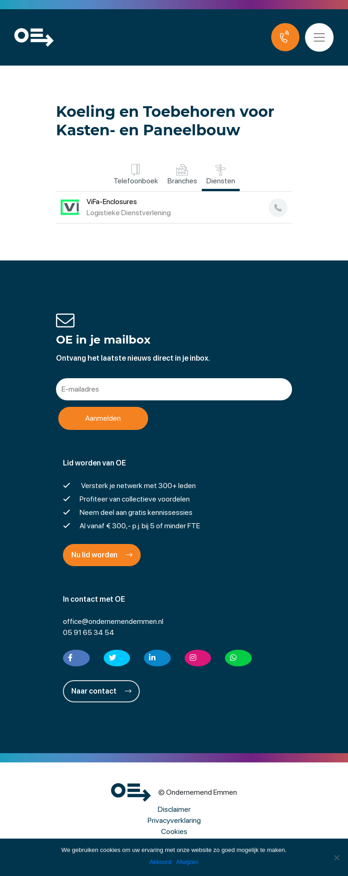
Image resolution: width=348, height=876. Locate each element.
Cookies (174, 831)
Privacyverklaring (174, 820)
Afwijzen (187, 861)
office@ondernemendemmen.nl (113, 621)
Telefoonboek (135, 174)
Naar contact (101, 691)
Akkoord (160, 861)
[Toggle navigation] (319, 37)
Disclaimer (174, 809)
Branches (182, 174)
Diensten (220, 174)
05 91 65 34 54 (88, 632)
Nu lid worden (101, 554)
